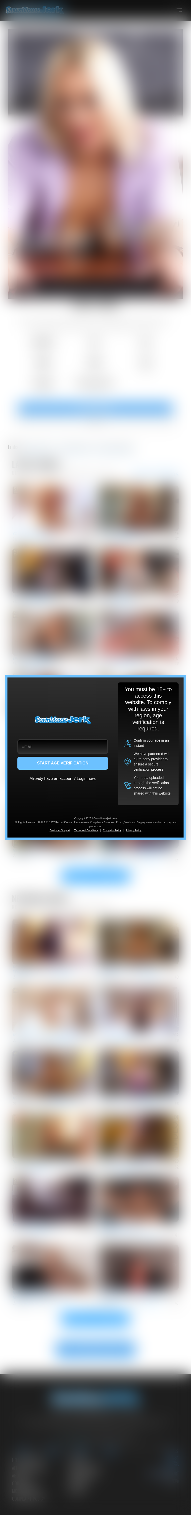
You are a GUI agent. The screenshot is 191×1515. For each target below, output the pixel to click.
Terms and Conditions (86, 830)
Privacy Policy (133, 830)
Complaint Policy (112, 830)
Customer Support (59, 830)
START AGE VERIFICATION (63, 763)
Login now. (86, 778)
